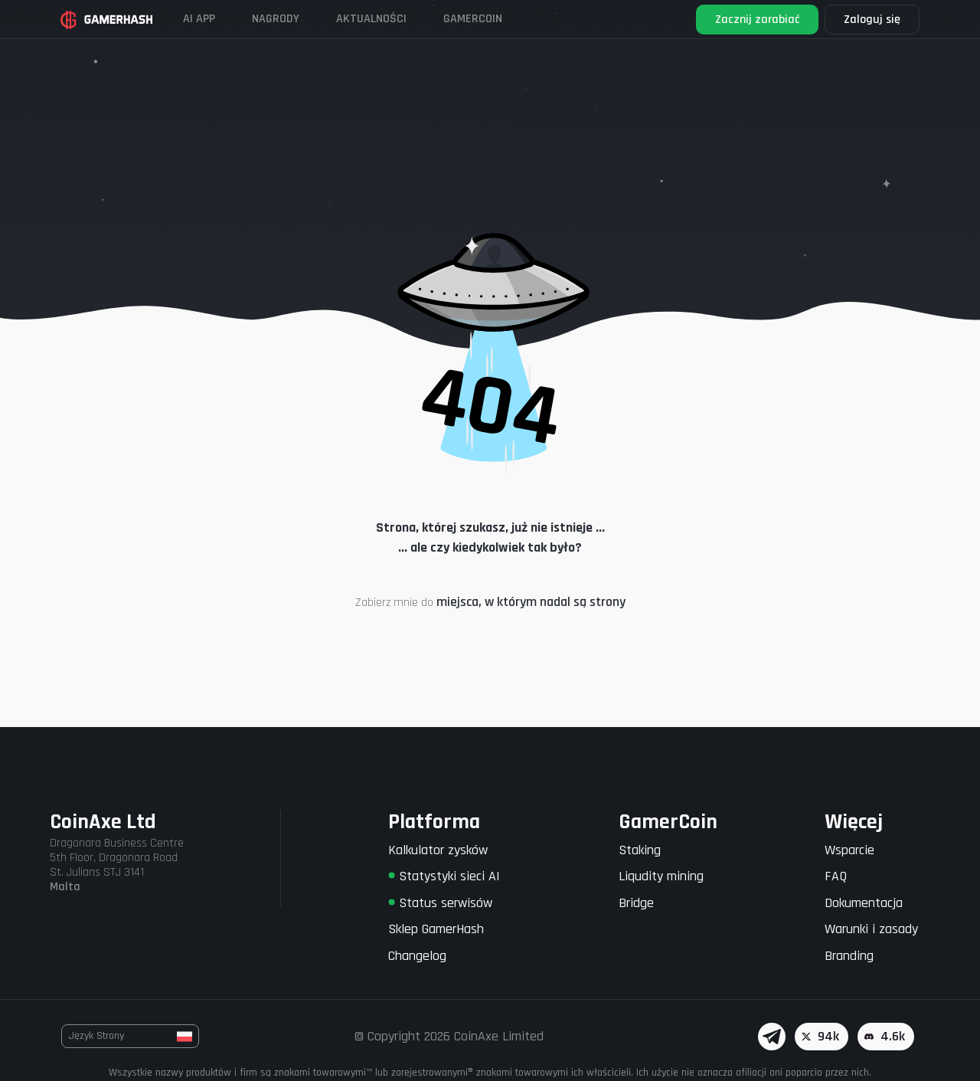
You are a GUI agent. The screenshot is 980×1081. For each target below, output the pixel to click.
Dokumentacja (864, 903)
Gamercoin (472, 19)
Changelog (417, 956)
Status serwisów (440, 903)
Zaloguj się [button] (872, 19)
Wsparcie (849, 850)
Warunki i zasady (871, 929)
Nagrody (275, 19)
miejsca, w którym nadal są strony (531, 602)
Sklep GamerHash (436, 929)
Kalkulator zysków (438, 850)
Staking (640, 850)
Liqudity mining (661, 876)
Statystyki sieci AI (444, 876)
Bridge (636, 903)
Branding (849, 956)
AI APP (199, 19)
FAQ (836, 876)
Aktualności (371, 19)
